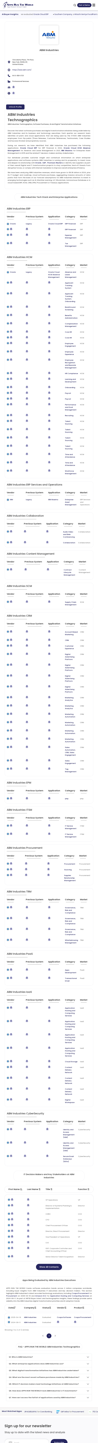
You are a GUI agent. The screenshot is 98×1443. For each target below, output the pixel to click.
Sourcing (62, 803)
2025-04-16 (16, 1202)
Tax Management (66, 241)
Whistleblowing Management (64, 864)
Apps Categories (56, 1365)
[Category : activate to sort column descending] (68, 217)
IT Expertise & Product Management (20, 1412)
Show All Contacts (49, 1152)
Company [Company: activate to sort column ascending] (30, 1193)
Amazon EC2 (40, 1181)
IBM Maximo (66, 150)
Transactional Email (68, 899)
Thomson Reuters (55, 163)
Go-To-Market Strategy (15, 1407)
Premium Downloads (57, 1421)
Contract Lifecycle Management (66, 543)
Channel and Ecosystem (15, 1421)
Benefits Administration (67, 306)
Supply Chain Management (64, 572)
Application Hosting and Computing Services (66, 929)
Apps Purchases (55, 1350)
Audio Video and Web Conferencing (66, 507)
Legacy (22, 224)
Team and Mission (56, 1397)
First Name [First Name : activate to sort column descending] (15, 1074)
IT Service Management (64, 760)
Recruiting (65, 403)
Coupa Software (64, 1202)
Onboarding (66, 291)
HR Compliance (67, 363)
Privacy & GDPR (75, 1439)
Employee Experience (65, 342)
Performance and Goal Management (69, 395)
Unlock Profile (15, 107)
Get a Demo (84, 5)
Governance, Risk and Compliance (67, 840)
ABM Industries (30, 1202)
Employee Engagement (66, 334)
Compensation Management (67, 314)
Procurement (63, 797)
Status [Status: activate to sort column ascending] (46, 1193)
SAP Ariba (76, 1297)
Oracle (38, 163)
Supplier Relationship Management (67, 810)
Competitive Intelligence (15, 1402)
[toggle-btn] (93, 5)
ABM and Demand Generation (17, 1397)
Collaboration (64, 514)
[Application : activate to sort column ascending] (49, 217)
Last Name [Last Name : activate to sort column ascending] (34, 1074)
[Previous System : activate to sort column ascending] (29, 217)
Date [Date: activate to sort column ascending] (12, 1193)
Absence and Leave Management (69, 268)
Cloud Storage (64, 970)
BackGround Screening (66, 298)
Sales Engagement (63, 692)
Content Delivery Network (65, 976)
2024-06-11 (16, 1207)
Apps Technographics (58, 1375)
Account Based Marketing (64, 602)
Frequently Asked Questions (60, 1407)
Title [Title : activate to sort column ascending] (49, 1074)
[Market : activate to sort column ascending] (85, 217)
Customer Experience (67, 615)
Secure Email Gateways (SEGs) (66, 1045)
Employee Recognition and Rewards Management (68, 354)
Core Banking (57, 1297)
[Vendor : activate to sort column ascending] (12, 217)
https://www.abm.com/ (21, 70)
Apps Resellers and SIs (58, 1370)
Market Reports (55, 1412)
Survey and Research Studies (17, 1417)
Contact (52, 1426)
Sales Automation (66, 689)
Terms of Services (56, 1439)
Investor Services (12, 1426)
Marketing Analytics (66, 654)
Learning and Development (66, 370)
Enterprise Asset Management (65, 477)
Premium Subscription (58, 1417)
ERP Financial (64, 224)
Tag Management (66, 705)
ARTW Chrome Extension (59, 1379)
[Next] (55, 1221)
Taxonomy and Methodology (61, 1402)
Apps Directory (55, 1360)
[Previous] (42, 1221)
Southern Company (77, 14)
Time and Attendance (66, 432)
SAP (44, 163)
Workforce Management (67, 449)
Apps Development (68, 893)
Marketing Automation (68, 666)
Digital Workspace (66, 1000)
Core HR (64, 322)
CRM (60, 609)
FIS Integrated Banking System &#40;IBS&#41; (27, 1297)
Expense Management (68, 235)
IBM (11, 476)
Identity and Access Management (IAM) (66, 1028)
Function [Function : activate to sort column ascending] (84, 1074)
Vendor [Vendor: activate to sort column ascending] (62, 1193)
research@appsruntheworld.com (20, 1374)
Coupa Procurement (80, 1178)
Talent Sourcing (67, 408)
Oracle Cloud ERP (54, 14)
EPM (64, 732)
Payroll (64, 383)
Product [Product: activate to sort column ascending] (79, 1193)
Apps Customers (56, 1355)
